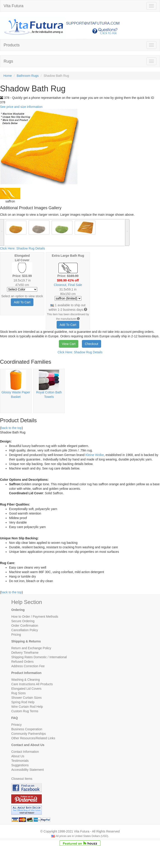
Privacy (16, 724)
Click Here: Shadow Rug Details (22, 248)
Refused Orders (22, 661)
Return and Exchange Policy (31, 648)
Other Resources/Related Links (33, 738)
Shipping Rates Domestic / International (39, 657)
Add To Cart (22, 302)
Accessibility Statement (27, 769)
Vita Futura (13, 6)
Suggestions (20, 765)
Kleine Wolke (95, 455)
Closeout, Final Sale (68, 285)
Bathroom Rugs (28, 75)
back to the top (11, 428)
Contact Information (25, 751)
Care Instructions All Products (32, 684)
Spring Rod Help (23, 702)
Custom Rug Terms (24, 711)
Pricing (16, 634)
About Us (17, 756)
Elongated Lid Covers (26, 688)
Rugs (8, 61)
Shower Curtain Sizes (26, 697)
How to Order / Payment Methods (34, 616)
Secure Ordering (23, 621)
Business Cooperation (26, 729)
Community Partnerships (28, 733)
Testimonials (20, 760)
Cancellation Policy (24, 630)
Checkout (91, 344)
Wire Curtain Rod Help (27, 706)
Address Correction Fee (28, 666)
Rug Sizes (18, 693)
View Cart (68, 344)
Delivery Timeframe (25, 652)
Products (12, 45)
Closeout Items (21, 778)
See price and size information (21, 107)
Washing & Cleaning (25, 679)
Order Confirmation (24, 625)
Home (7, 75)
